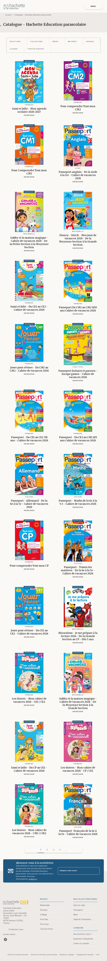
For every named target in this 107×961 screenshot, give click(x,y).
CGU (97, 955)
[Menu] (94, 6)
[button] (17, 41)
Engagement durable (85, 955)
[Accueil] (14, 6)
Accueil (8, 15)
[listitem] (5, 939)
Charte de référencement (18, 955)
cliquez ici (33, 879)
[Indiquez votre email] (75, 871)
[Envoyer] (96, 871)
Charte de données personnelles (44, 955)
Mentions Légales (67, 955)
